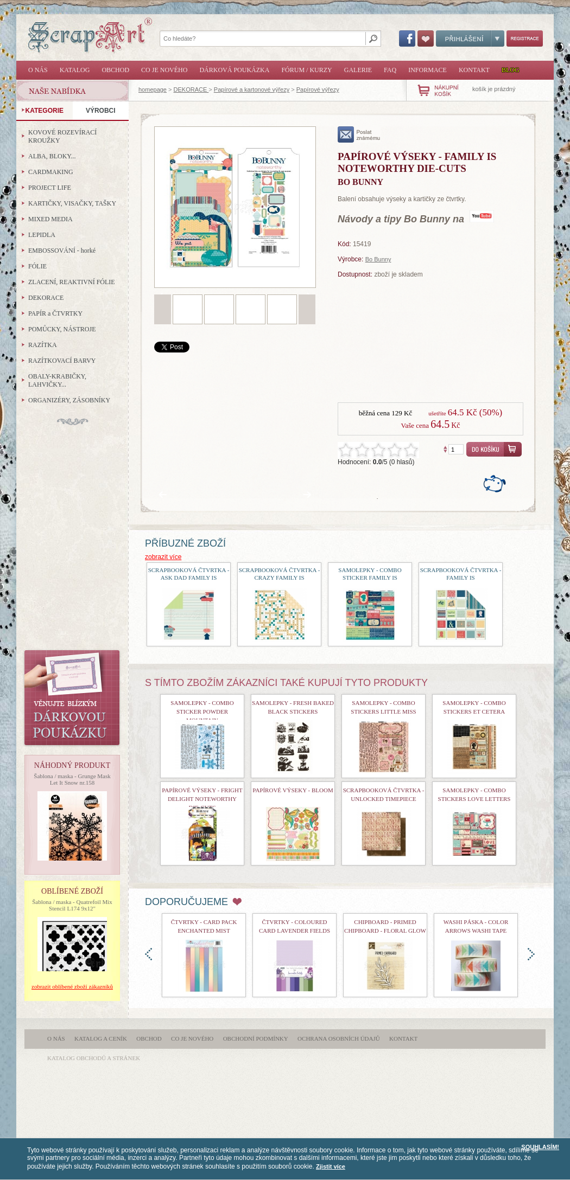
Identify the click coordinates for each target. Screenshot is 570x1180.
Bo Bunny (378, 259)
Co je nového (164, 70)
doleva (148, 954)
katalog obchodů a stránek (93, 1058)
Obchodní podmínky (255, 1038)
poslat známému (359, 134)
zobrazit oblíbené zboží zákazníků (72, 986)
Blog (511, 70)
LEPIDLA (41, 235)
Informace (427, 70)
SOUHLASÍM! (540, 1147)
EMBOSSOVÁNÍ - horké (62, 250)
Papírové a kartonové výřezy (251, 89)
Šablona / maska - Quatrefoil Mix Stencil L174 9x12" (72, 905)
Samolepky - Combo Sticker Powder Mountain (201, 711)
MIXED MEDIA (50, 219)
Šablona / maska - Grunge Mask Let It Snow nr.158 (72, 779)
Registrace (524, 38)
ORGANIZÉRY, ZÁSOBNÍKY (69, 400)
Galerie (358, 70)
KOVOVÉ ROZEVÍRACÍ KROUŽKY (62, 136)
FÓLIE (37, 266)
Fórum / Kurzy (306, 70)
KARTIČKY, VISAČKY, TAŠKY (72, 203)
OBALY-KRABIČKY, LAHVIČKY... (57, 380)
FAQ (390, 70)
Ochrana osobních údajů (338, 1038)
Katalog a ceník (100, 1038)
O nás (38, 70)
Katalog (75, 70)
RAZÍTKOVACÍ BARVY (62, 360)
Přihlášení (470, 38)
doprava (531, 954)
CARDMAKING (50, 172)
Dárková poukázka (234, 70)
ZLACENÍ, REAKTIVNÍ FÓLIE (71, 282)
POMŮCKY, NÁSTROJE (62, 329)
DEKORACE (191, 89)
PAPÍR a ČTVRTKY (55, 313)
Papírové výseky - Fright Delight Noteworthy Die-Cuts (202, 799)
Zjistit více (330, 1166)
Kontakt (474, 70)
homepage (152, 89)
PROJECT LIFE (49, 187)
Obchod (115, 70)
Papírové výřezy (317, 89)
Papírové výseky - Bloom (292, 790)
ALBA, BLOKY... (51, 156)
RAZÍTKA (42, 345)
